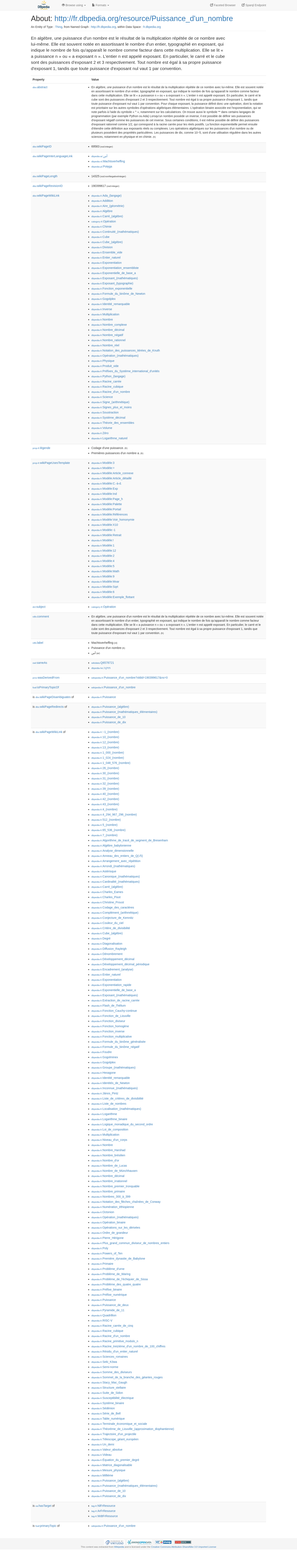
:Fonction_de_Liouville (111, 1016)
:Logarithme (104, 1114)
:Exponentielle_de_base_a (113, 273)
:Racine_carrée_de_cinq (112, 1325)
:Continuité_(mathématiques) (115, 231)
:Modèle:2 (102, 555)
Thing (58, 26)
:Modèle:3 (102, 462)
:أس (99, 156)
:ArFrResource (103, 1511)
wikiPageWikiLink (46, 195)
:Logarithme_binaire (109, 1119)
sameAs (40, 662)
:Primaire (102, 1263)
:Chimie (101, 226)
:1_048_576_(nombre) (110, 763)
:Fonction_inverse (108, 1031)
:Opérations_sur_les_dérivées (115, 1227)
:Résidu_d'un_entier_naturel (114, 1351)
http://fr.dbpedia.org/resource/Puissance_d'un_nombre (143, 18)
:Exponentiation (106, 262)
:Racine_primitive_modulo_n (114, 1341)
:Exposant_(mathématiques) (114, 278)
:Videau (101, 1454)
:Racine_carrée (106, 381)
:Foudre (101, 1052)
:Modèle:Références (109, 514)
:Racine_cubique (107, 386)
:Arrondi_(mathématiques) (113, 866)
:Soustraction (105, 412)
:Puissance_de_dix (108, 722)
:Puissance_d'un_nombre (113, 687)
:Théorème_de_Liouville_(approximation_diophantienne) (132, 1429)
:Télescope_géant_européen (115, 1439)
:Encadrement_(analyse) (112, 969)
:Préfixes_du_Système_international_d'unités (125, 371)
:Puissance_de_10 (108, 717)
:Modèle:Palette (106, 504)
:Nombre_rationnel (108, 340)
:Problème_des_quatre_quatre (116, 1284)
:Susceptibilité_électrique (112, 1398)
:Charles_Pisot (105, 897)
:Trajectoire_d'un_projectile (113, 1434)
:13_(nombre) (105, 747)
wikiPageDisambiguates (53, 697)
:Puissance (103, 697)
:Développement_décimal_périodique (120, 964)
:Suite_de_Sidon (107, 1392)
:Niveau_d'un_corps (109, 1139)
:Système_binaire (107, 1403)
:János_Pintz (104, 1093)
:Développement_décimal (112, 959)
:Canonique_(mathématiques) (115, 876)
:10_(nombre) (105, 737)
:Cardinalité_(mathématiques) (115, 881)
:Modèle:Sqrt (104, 586)
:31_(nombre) (105, 778)
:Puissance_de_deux (109, 1305)
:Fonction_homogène (110, 1026)
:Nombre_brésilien (108, 1155)
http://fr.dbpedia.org (103, 26)
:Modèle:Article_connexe (112, 473)
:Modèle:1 (102, 545)
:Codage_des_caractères (112, 907)
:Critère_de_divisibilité (110, 928)
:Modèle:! (102, 540)
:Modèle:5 (102, 566)
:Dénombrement (107, 954)
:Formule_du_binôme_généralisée (118, 1041)
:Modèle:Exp (104, 488)
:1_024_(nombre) (107, 757)
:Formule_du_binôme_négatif (115, 1047)
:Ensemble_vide (106, 252)
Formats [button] (100, 5)
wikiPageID (42, 146)
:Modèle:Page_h (107, 499)
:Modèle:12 (103, 550)
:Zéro (99, 433)
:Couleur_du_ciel (107, 923)
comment (41, 616)
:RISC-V (101, 1320)
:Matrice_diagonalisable (111, 1465)
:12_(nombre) (105, 742)
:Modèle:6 (102, 592)
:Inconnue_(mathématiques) (114, 1088)
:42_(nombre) (105, 799)
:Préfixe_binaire (106, 1289)
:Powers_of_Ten (107, 1253)
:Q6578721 (102, 662)
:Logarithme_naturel (109, 438)
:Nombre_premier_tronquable (115, 1186)
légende (41, 448)
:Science (102, 397)
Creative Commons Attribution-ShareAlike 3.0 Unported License (183, 1547)
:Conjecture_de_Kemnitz (112, 917)
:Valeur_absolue (107, 1449)
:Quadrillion (103, 1315)
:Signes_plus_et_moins (111, 407)
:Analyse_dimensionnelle (112, 850)
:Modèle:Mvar (105, 581)
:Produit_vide (105, 366)
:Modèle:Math (105, 571)
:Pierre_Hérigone (107, 1238)
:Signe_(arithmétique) (110, 402)
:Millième (102, 1475)
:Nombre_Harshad (108, 1150)
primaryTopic (45, 1525)
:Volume (101, 428)
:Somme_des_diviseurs (111, 1372)
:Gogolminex (104, 1057)
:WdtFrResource (104, 1516)
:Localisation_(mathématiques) (116, 1108)
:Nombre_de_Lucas (109, 1165)
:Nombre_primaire (108, 1191)
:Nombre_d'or (105, 1160)
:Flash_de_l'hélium (108, 1005)
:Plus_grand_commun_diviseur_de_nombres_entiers (130, 1243)
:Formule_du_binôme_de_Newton (118, 293)
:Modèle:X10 (104, 524)
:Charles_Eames (107, 892)
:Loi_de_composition (109, 1129)
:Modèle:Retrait (106, 535)
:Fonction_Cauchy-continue (114, 1010)
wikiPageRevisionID (48, 186)
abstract (40, 87)
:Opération (103, 221)
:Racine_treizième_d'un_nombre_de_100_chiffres (128, 1346)
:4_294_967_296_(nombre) (114, 814)
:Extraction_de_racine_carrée (115, 1000)
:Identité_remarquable (110, 304)
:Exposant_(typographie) (112, 283)
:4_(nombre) (104, 809)
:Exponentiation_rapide (111, 985)
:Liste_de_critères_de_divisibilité (117, 1098)
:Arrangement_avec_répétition (115, 861)
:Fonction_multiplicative (111, 1036)
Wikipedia (119, 1547)
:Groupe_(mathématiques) (113, 1067)
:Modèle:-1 (103, 530)
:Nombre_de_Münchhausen (114, 1170)
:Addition (102, 200)
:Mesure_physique (108, 1470)
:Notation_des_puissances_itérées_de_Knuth (125, 350)
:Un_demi (102, 1444)
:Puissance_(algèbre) (110, 706)
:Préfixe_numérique (109, 1294)
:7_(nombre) (104, 835)
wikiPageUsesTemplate (51, 462)
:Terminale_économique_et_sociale (119, 1423)
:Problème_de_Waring (110, 1274)
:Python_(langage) (108, 376)
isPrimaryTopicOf (46, 687)
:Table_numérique (108, 1418)
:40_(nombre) (105, 794)
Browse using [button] (74, 5)
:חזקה (101, 668)
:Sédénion (103, 1408)
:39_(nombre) (105, 788)
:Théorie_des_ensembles (112, 422)
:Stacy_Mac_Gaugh (109, 1382)
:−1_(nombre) (105, 732)
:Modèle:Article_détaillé (111, 478)
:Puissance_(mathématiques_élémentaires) (124, 712)
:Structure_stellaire (108, 1387)
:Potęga (101, 166)
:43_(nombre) (105, 804)
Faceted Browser (223, 5)
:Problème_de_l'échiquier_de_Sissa (119, 1279)
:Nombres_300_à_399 (110, 1196)
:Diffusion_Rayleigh (109, 948)
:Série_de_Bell (105, 1413)
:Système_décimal (108, 417)
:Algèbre (102, 211)
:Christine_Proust (107, 902)
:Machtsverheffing (108, 161)
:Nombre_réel (105, 345)
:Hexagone (103, 1072)
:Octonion (102, 1212)
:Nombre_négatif (107, 335)
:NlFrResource (103, 1505)
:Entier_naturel (105, 257)
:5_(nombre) (104, 824)
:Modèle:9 (102, 576)
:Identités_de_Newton (110, 1083)
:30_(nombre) (105, 773)
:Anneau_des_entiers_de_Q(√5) (117, 855)
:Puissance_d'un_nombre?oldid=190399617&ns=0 (129, 677)
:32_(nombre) (105, 783)
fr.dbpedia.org (152, 26)
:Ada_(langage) (106, 195)
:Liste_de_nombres (108, 1103)
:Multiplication (105, 314)
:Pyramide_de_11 (107, 1310)
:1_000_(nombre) (107, 752)
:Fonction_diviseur (108, 1021)
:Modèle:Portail (106, 509)
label (38, 642)
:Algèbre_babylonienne (111, 845)
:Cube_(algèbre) (107, 242)
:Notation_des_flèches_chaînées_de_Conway (125, 1201)
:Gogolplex (103, 298)
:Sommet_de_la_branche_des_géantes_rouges (127, 1377)
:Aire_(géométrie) (107, 206)
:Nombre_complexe (109, 324)
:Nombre (102, 319)
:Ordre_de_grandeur (109, 1232)
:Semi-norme (104, 1367)
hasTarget (43, 1505)
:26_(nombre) (105, 768)
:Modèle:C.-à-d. (106, 483)
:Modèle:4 (102, 561)
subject (39, 606)
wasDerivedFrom (46, 677)
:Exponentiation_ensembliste (115, 268)
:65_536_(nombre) (108, 830)
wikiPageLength (45, 176)
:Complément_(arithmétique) (114, 912)
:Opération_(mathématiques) (115, 355)
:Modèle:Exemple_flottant (112, 597)
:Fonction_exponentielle (111, 288)
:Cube (100, 237)
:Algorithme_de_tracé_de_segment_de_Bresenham (129, 840)
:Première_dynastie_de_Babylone (118, 1258)
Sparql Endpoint (254, 5)
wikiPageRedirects (49, 706)
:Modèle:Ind (104, 493)
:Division (102, 247)
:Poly (99, 1248)
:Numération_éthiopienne (112, 1207)
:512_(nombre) (106, 819)
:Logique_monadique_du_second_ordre (122, 1124)
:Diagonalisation (106, 943)
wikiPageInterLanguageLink (53, 156)
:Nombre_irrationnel (109, 1181)
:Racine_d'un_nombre (110, 391)
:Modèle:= (102, 468)
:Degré (100, 938)
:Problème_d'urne (107, 1269)
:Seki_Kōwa (104, 1361)
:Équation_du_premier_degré (115, 1460)
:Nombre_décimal (107, 329)
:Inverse (101, 309)
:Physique (102, 360)
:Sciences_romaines (109, 1356)
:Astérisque (103, 871)
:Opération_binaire (108, 1222)
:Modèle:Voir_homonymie (112, 519)
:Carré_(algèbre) (107, 216)
